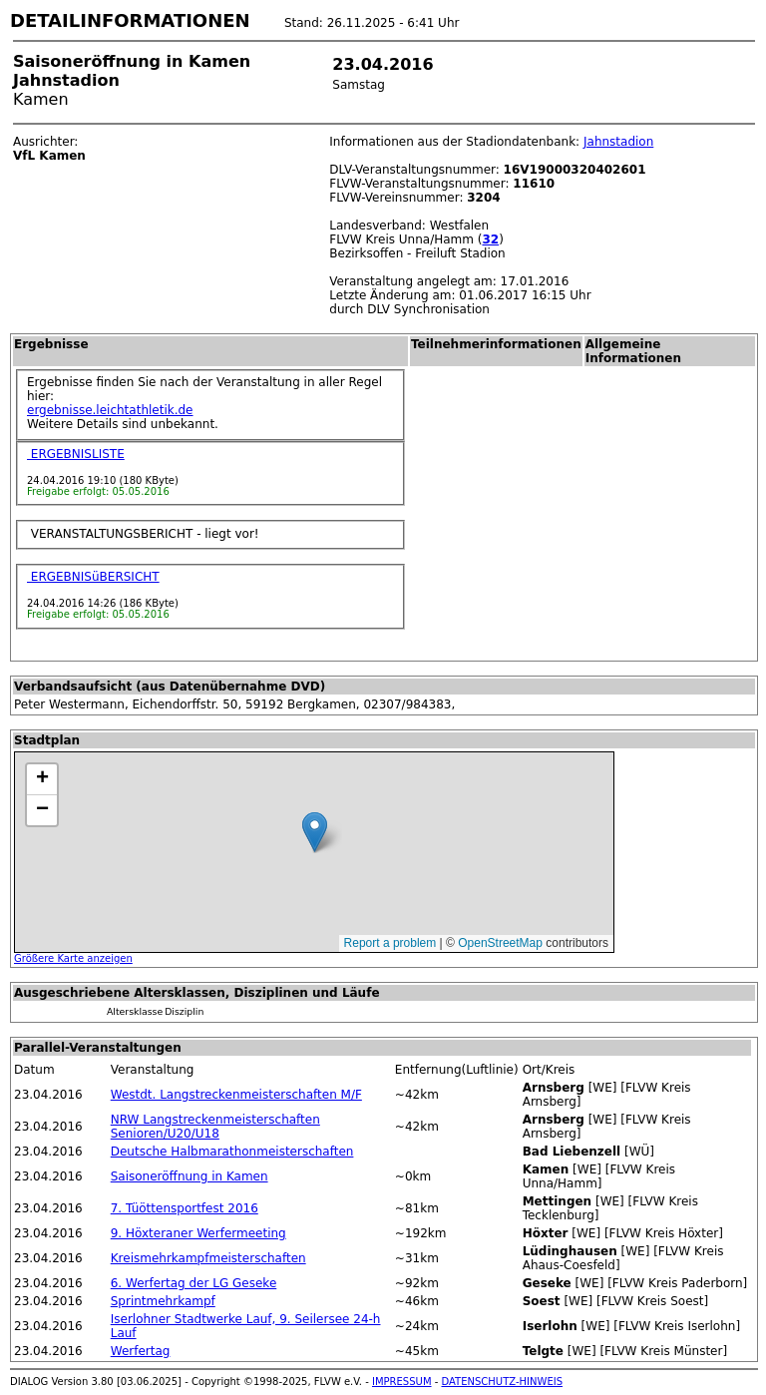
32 (490, 239)
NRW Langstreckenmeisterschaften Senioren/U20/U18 (215, 1127)
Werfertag (141, 1351)
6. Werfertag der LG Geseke (194, 1283)
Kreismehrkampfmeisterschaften (208, 1258)
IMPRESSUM (402, 1381)
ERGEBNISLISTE (76, 454)
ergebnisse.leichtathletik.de (110, 410)
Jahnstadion (618, 142)
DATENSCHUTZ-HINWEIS (503, 1381)
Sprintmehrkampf (163, 1301)
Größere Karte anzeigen (73, 958)
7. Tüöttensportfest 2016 (184, 1208)
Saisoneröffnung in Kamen (189, 1176)
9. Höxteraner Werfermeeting (198, 1233)
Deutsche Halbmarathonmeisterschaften (232, 1152)
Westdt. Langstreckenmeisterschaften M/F (236, 1095)
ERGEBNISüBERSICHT (93, 577)
